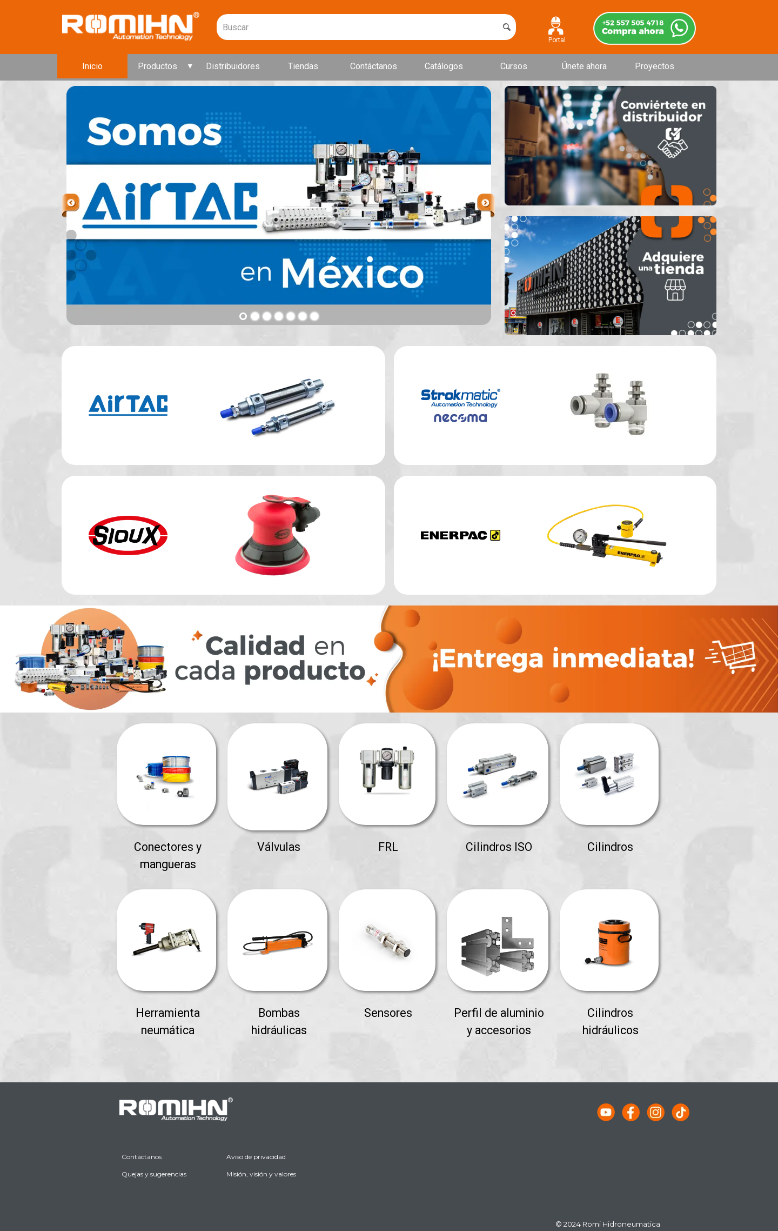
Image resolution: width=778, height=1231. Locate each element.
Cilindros (610, 847)
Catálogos (444, 66)
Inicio (92, 66)
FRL (388, 847)
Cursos (513, 66)
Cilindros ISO (499, 847)
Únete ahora (584, 66)
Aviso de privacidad (256, 1157)
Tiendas (303, 66)
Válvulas (278, 847)
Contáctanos (373, 66)
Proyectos (654, 66)
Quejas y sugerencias (154, 1174)
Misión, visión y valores (261, 1174)
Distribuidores (233, 66)
